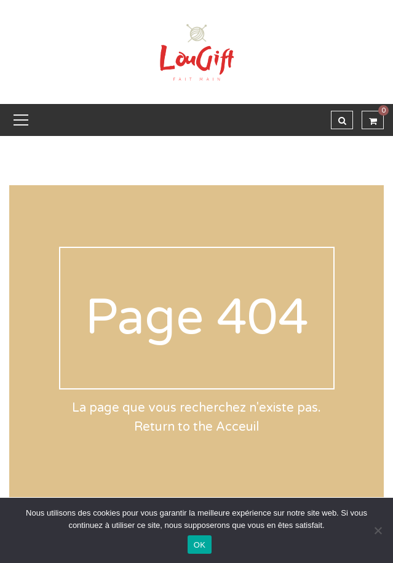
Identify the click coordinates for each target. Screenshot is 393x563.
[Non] (377, 530)
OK (199, 544)
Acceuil (237, 427)
